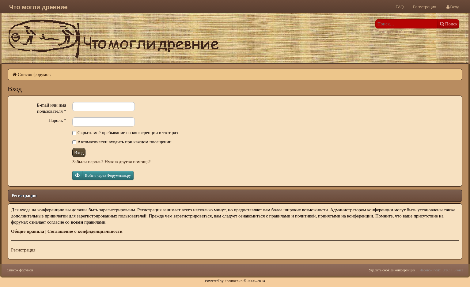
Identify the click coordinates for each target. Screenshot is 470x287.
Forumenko (234, 281)
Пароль (57, 120)
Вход (79, 152)
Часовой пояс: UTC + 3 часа (441, 270)
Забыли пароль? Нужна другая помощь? (111, 161)
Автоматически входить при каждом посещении (121, 141)
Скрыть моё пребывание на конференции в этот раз (125, 132)
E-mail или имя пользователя (51, 108)
